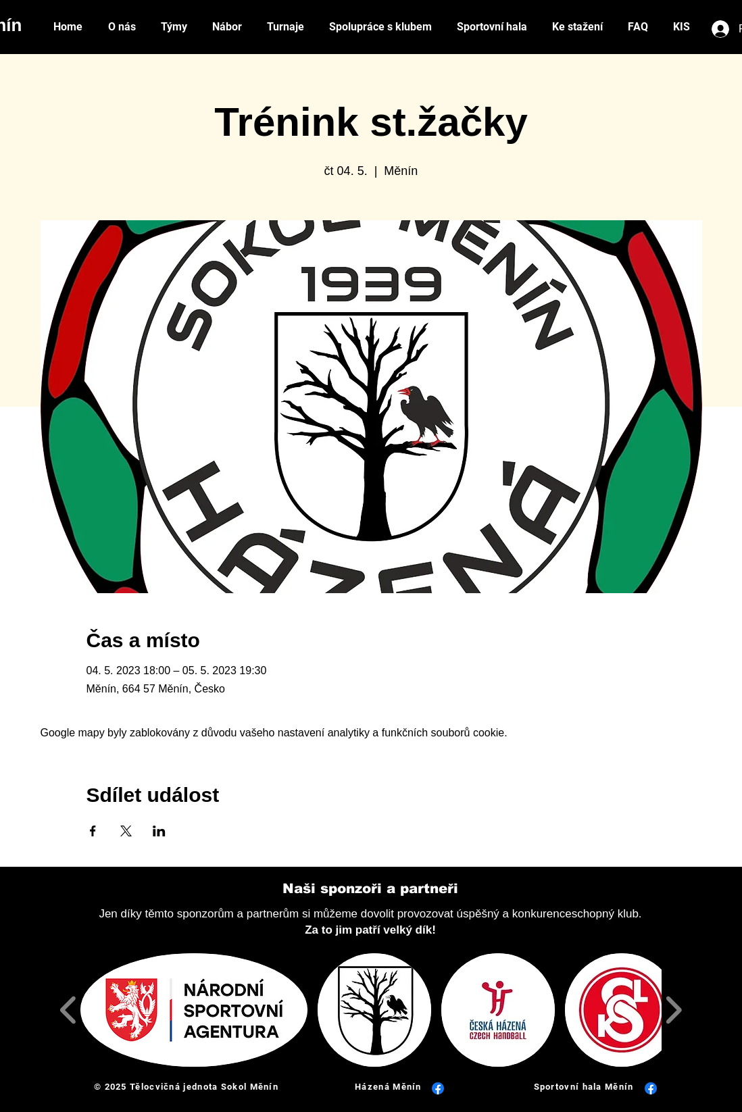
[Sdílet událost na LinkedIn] (159, 831)
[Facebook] (438, 1088)
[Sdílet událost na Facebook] (92, 831)
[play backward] (68, 1010)
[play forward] (673, 1010)
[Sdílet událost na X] (126, 831)
